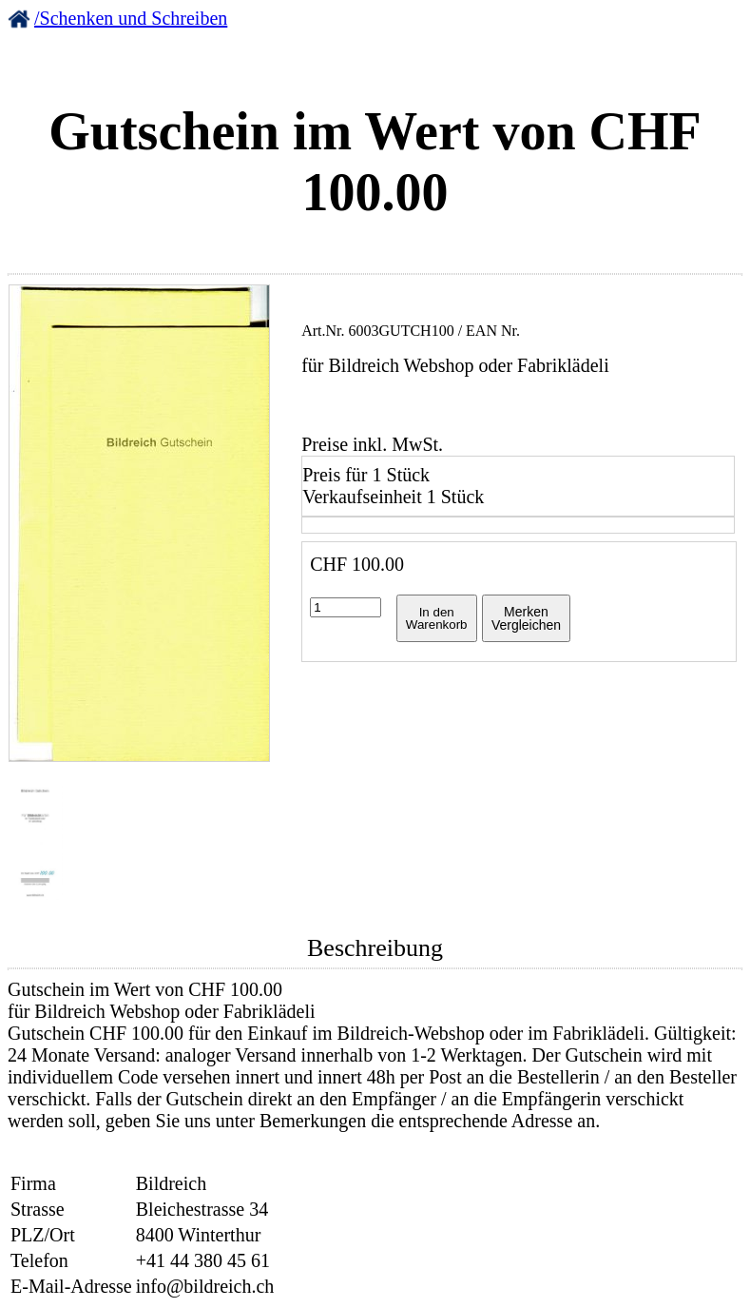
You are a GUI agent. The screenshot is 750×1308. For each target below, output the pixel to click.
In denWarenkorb (437, 618)
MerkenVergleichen (526, 618)
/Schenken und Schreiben (130, 18)
